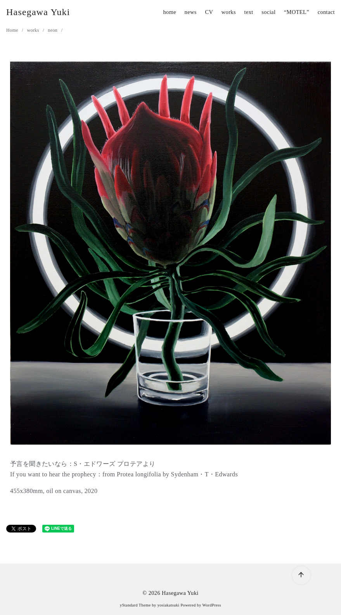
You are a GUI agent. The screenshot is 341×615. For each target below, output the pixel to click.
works (229, 12)
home (169, 12)
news (191, 12)
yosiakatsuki (169, 605)
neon (53, 30)
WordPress (212, 605)
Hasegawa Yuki (38, 12)
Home (12, 30)
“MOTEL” (296, 12)
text (248, 12)
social (268, 12)
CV (209, 12)
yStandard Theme (135, 605)
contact (326, 12)
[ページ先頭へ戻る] (301, 575)
